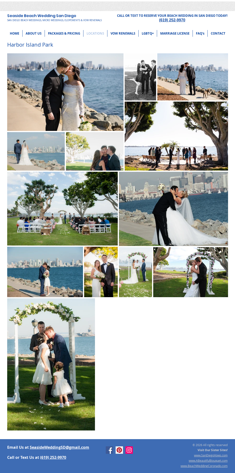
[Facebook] (109, 450)
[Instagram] (129, 450)
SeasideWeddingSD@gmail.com (59, 447)
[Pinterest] (119, 450)
